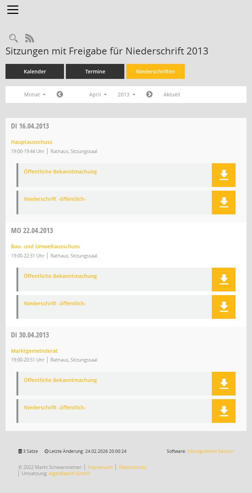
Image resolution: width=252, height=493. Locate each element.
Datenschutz (132, 467)
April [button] (98, 94)
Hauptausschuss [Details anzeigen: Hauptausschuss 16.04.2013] (31, 141)
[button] (224, 175)
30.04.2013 (30, 335)
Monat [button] (35, 94)
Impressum (100, 467)
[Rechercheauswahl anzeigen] (13, 39)
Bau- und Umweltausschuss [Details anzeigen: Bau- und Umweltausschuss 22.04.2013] (45, 246)
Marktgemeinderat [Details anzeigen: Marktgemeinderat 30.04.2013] (34, 350)
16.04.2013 (30, 126)
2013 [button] (126, 94)
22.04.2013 (32, 230)
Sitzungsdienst (210, 451)
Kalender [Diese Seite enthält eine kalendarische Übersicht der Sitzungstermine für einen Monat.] (35, 71)
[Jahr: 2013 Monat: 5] (149, 94)
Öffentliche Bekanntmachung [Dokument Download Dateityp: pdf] (60, 172)
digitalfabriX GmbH (69, 473)
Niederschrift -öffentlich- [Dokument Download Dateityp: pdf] (55, 199)
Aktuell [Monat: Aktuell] (171, 94)
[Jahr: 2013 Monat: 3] (59, 94)
